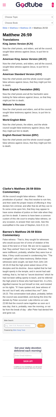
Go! (41, 326)
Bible (5, 28)
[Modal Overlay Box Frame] (28, 358)
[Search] (53, 5)
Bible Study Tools (19, 330)
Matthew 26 (25, 28)
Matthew (14, 28)
